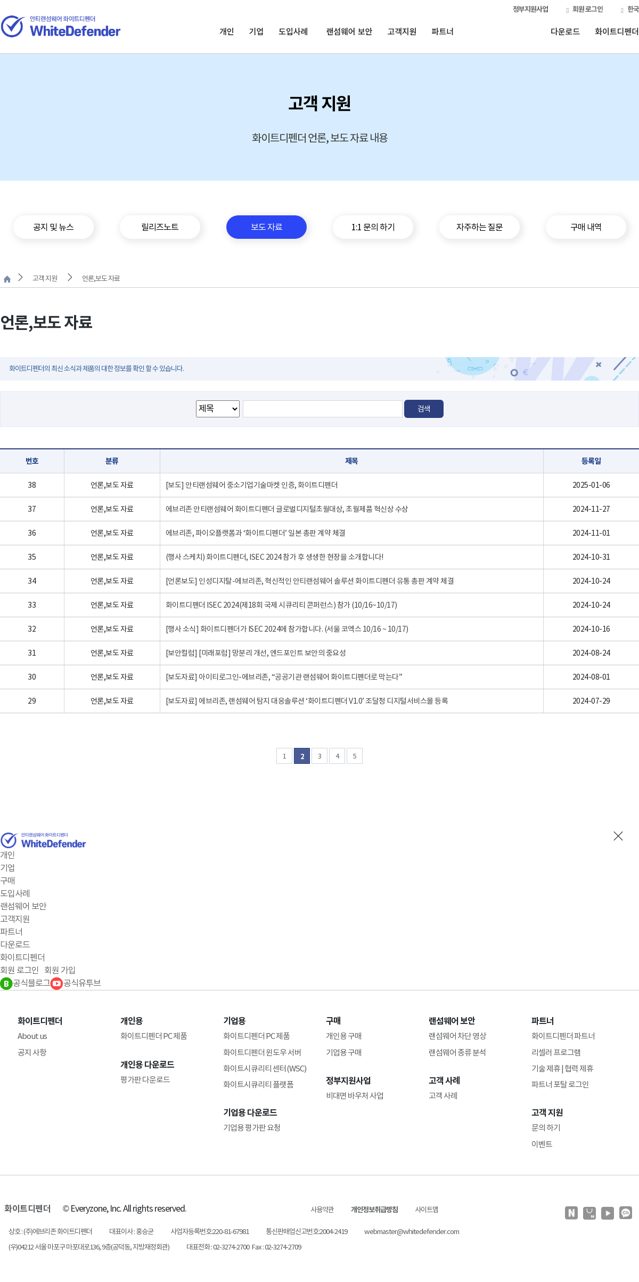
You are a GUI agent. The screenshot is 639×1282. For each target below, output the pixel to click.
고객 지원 (44, 278)
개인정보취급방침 (374, 1209)
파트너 (443, 31)
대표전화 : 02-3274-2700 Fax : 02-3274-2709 (243, 1247)
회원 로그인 (584, 9)
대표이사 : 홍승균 (131, 1231)
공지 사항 (32, 1052)
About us (32, 1036)
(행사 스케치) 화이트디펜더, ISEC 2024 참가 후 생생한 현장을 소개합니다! (274, 557)
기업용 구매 (344, 1052)
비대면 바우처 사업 (354, 1096)
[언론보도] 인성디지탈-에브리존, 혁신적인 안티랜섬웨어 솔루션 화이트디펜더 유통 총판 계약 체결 (310, 581)
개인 (226, 31)
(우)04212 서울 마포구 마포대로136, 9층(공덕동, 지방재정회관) (89, 1247)
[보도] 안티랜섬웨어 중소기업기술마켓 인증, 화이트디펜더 (252, 485)
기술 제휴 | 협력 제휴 (562, 1068)
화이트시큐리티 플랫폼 (258, 1084)
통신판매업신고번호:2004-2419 (306, 1231)
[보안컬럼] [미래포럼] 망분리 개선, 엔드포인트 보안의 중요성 (256, 653)
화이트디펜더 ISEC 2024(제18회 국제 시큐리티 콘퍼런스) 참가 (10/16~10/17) (281, 605)
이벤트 (541, 1144)
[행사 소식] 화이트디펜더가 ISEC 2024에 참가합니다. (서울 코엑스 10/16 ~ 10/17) (287, 629)
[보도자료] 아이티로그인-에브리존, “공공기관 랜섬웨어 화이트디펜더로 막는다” (284, 677)
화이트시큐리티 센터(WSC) (264, 1068)
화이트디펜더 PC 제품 (153, 1036)
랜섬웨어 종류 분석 (457, 1052)
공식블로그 (25, 983)
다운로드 (565, 31)
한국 (630, 9)
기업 (256, 31)
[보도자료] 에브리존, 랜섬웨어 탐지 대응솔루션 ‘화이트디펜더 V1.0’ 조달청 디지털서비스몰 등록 (307, 701)
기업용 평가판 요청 (252, 1128)
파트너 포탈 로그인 (560, 1084)
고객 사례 (443, 1096)
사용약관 (322, 1209)
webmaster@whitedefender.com (411, 1231)
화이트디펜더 (617, 31)
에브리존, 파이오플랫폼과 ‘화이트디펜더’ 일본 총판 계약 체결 (256, 533)
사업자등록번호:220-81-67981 (209, 1231)
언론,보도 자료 (101, 278)
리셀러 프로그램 (556, 1052)
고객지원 (401, 31)
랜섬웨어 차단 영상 (457, 1036)
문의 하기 (545, 1128)
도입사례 (293, 31)
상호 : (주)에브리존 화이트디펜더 (50, 1231)
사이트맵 (426, 1209)
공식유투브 (75, 983)
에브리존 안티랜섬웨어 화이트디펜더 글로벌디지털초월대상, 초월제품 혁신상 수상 (287, 509)
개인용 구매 (344, 1036)
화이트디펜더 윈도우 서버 (262, 1052)
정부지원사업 (530, 9)
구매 (7, 880)
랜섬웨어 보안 (349, 31)
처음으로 (7, 279)
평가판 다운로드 (145, 1080)
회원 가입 (60, 970)
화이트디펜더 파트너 (563, 1036)
